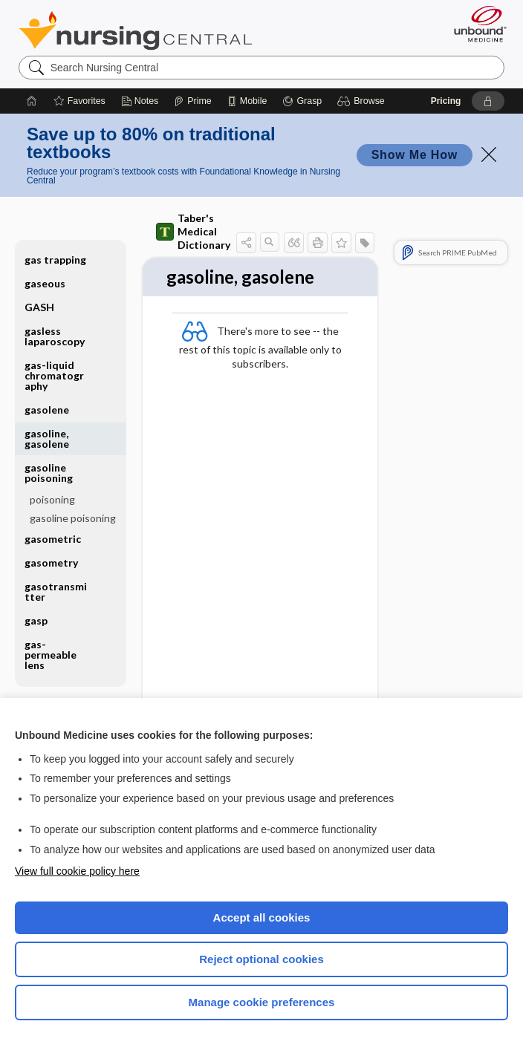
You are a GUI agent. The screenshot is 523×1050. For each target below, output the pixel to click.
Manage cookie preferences (262, 1002)
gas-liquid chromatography (54, 375)
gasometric (53, 538)
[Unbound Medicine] (475, 24)
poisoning (52, 499)
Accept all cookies (262, 917)
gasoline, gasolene (47, 438)
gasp (36, 620)
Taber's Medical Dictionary (193, 231)
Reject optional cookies (261, 959)
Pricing (446, 101)
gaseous (45, 283)
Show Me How (414, 155)
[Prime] (192, 101)
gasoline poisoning (49, 472)
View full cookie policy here (77, 871)
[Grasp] (302, 101)
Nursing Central (136, 30)
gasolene (47, 409)
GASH (39, 307)
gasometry (51, 562)
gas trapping (55, 259)
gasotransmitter (56, 591)
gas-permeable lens (51, 654)
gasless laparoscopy (55, 336)
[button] (363, 101)
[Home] (32, 101)
